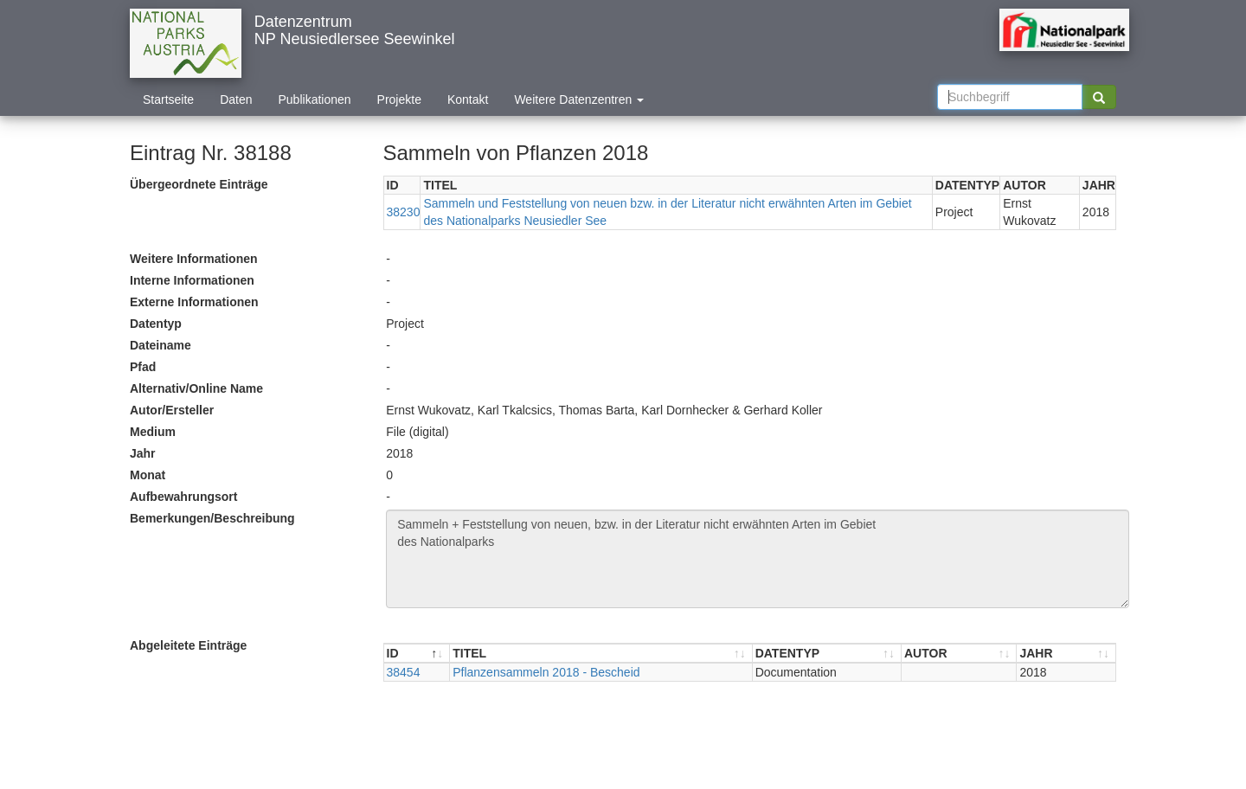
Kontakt (467, 99)
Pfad (143, 367)
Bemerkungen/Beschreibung (212, 518)
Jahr (143, 453)
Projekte (399, 99)
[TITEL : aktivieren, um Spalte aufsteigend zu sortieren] (601, 654)
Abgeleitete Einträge (188, 645)
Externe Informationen (194, 302)
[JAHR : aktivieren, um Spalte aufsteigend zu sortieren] (1066, 654)
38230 (404, 212)
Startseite (168, 99)
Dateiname (160, 345)
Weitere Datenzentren (579, 99)
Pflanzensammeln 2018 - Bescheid (546, 672)
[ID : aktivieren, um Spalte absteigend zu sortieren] (417, 654)
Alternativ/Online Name (196, 388)
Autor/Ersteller (172, 410)
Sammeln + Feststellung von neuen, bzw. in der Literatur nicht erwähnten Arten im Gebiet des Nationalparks (757, 559)
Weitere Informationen (194, 259)
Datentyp (156, 323)
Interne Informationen (192, 280)
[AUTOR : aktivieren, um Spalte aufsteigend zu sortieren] (959, 654)
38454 (404, 672)
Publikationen (315, 99)
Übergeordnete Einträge (198, 184)
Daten (236, 99)
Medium (153, 432)
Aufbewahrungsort (183, 497)
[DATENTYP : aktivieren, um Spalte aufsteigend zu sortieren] (827, 654)
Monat (147, 475)
